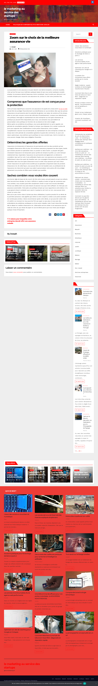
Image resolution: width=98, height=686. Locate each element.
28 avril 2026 (35, 477)
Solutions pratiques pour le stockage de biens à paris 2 (83, 53)
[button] (93, 24)
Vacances (78, 276)
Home (8, 24)
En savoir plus (80, 311)
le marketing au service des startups (14, 12)
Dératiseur (78, 238)
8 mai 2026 (11, 479)
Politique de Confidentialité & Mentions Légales (31, 24)
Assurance (9, 249)
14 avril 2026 (80, 477)
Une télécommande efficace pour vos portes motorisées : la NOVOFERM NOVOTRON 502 (48, 596)
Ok (84, 683)
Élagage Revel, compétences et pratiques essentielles (83, 143)
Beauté (77, 229)
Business (78, 233)
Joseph (14, 47)
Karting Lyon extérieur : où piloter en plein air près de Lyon (83, 158)
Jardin (77, 246)
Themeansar (34, 680)
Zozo (63, 258)
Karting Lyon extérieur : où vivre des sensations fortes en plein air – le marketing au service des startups (83, 153)
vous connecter (18, 272)
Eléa (18, 479)
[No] (96, 683)
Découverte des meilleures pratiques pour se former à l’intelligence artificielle (48, 556)
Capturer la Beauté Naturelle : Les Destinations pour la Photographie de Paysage (87, 422)
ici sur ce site (63, 109)
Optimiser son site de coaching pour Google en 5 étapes (83, 69)
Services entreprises (81, 272)
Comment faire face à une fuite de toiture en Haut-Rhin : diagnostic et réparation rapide (47, 637)
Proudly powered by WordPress (12, 680)
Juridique (78, 251)
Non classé (78, 268)
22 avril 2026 (57, 477)
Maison (60, 251)
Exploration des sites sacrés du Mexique (87, 293)
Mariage (77, 259)
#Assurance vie (25, 49)
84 (79, 451)
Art (76, 221)
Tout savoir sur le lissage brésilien (78, 554)
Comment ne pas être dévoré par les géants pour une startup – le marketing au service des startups (83, 199)
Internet (77, 242)
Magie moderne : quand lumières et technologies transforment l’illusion (83, 87)
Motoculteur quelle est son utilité (78, 516)
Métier (77, 264)
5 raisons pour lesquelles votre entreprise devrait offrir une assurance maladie (21, 221)
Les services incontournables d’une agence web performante (83, 61)
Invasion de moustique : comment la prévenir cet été (83, 120)
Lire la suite (8, 530)
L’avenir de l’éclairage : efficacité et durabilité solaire (86, 354)
